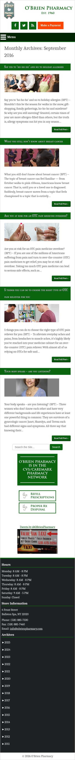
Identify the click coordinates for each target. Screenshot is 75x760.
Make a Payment (51, 25)
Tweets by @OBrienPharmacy (37, 527)
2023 (6, 657)
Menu (11, 37)
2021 (6, 671)
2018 (6, 693)
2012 (6, 736)
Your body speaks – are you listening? (27, 371)
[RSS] (32, 26)
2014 (6, 722)
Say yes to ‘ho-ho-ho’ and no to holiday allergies (34, 67)
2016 (6, 707)
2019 (6, 686)
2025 (6, 642)
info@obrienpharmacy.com (26, 628)
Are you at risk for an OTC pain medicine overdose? (36, 216)
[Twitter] (24, 26)
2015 (6, 715)
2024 (6, 649)
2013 (6, 729)
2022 (6, 664)
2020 (6, 678)
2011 (5, 744)
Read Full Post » (61, 129)
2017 (6, 700)
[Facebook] (15, 26)
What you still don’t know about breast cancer (33, 141)
